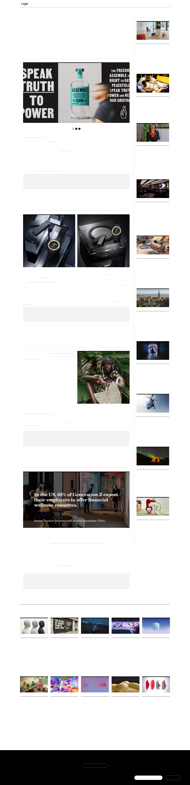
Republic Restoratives (34, 136)
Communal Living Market (152, 99)
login (167, 4)
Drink (56, 723)
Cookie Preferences (54, 765)
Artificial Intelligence (149, 281)
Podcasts (141, 144)
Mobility (139, 440)
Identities (145, 387)
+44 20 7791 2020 (150, 765)
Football (72, 667)
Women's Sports (56, 667)
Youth (155, 172)
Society (150, 116)
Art (143, 668)
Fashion (155, 228)
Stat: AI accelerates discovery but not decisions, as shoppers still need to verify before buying (94, 706)
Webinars (141, 468)
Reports (149, 4)
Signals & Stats (40, 4)
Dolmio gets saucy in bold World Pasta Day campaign (125, 703)
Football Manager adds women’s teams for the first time (64, 644)
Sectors (91, 4)
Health (83, 664)
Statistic (154, 668)
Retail (139, 228)
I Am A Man (64, 149)
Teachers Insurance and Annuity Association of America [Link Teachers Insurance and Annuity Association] (79, 542)
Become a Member (29, 765)
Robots (31, 668)
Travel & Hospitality (149, 440)
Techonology (85, 730)
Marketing (97, 664)
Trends (77, 4)
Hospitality (145, 490)
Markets (141, 95)
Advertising (123, 720)
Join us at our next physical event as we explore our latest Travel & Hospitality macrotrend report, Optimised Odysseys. (152, 483)
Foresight (140, 172)
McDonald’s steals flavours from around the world (63, 703)
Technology (159, 67)
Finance (139, 543)
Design (139, 67)
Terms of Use (51, 759)
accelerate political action (47, 170)
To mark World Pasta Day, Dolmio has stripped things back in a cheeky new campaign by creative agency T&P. (125, 714)
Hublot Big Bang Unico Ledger (42, 280)
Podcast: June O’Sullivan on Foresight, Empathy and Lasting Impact (152, 152)
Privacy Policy (51, 762)
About (23, 759)
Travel (139, 490)
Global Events (146, 228)
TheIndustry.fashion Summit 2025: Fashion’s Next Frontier (151, 208)
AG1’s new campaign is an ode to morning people (93, 644)
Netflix (114, 668)
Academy (136, 4)
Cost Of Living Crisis (150, 543)
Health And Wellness (36, 730)
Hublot (110, 273)
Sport (144, 732)
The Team (25, 762)
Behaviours (61, 4)
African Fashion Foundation (60, 351)
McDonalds (63, 723)
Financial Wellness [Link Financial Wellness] (67, 564)
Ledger (43, 276)
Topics (104, 4)
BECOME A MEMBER (148, 777)
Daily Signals (26, 636)
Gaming (65, 667)
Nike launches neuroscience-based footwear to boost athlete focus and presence (153, 706)
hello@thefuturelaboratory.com (155, 768)
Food (52, 723)
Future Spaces (141, 116)
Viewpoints (119, 4)
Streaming (120, 668)
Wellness (90, 664)
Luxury (152, 490)
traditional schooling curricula (38, 412)
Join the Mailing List (95, 765)
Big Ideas (141, 42)
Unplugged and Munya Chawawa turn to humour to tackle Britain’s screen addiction (34, 706)
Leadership (148, 172)
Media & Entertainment (121, 668)
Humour (131, 720)
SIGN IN (173, 777)
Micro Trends (143, 257)
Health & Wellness (148, 67)
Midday (52, 140)
